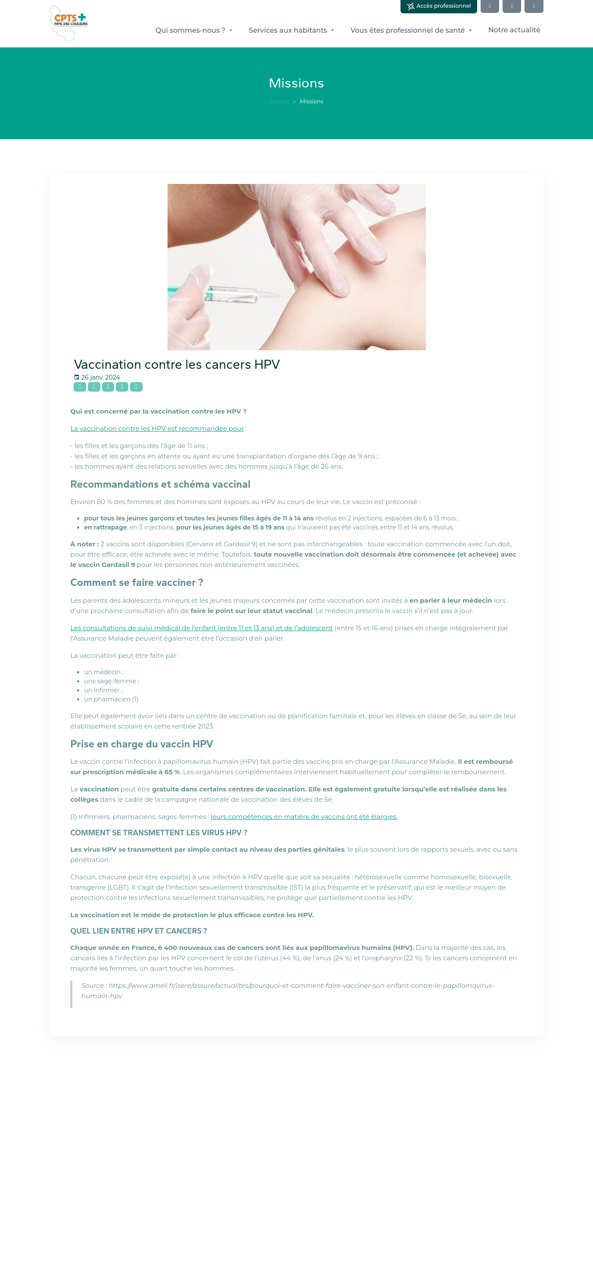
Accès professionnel (439, 6)
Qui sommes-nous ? (194, 30)
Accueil (279, 101)
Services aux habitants (292, 30)
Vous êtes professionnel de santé (412, 30)
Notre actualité (514, 30)
